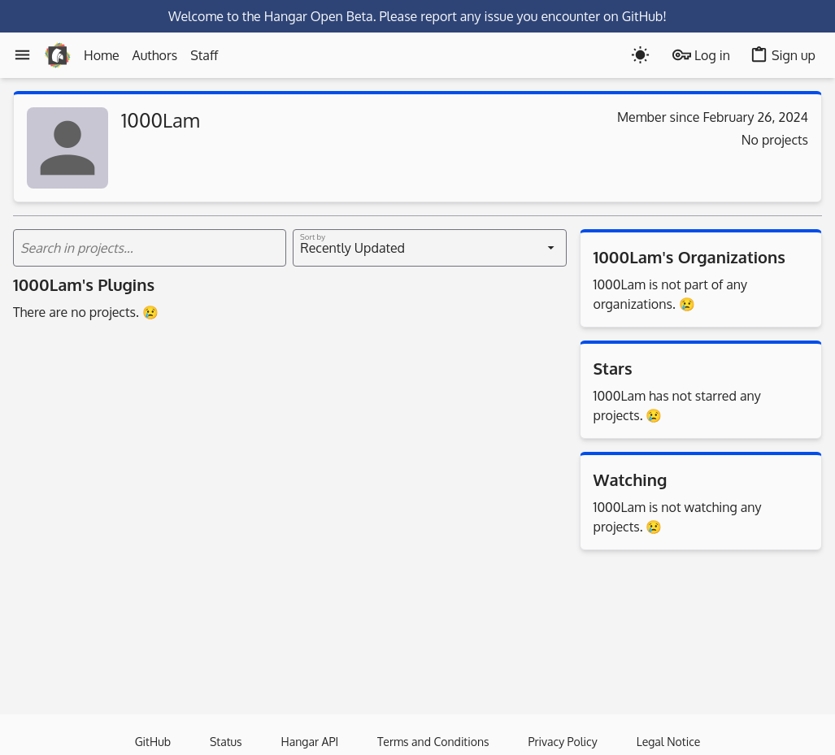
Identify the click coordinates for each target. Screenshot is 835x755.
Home (102, 55)
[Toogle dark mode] (640, 55)
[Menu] (22, 55)
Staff (204, 55)
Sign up (782, 55)
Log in (701, 55)
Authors (155, 55)
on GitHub (633, 16)
